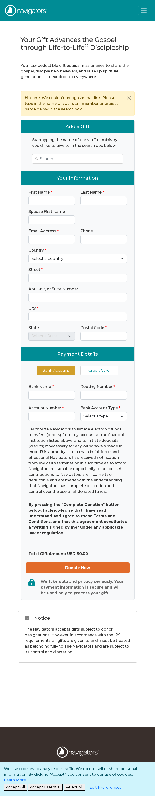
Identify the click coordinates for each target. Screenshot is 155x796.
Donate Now (77, 567)
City (33, 308)
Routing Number (97, 386)
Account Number (46, 408)
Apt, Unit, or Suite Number (53, 289)
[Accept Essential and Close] (45, 787)
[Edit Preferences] (105, 787)
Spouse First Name (46, 211)
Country (37, 250)
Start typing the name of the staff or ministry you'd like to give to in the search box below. (74, 143)
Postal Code (93, 327)
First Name (40, 192)
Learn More (15, 780)
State (33, 327)
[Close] (128, 98)
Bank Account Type (100, 408)
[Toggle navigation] (143, 10)
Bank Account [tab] (55, 370)
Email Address (43, 231)
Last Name (92, 192)
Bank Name (41, 386)
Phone (86, 231)
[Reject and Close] (74, 787)
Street (35, 269)
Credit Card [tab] (99, 370)
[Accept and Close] (15, 787)
